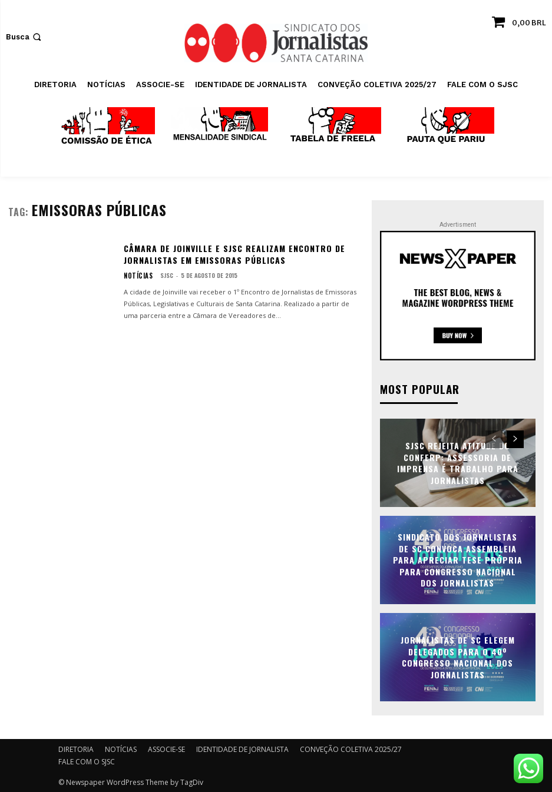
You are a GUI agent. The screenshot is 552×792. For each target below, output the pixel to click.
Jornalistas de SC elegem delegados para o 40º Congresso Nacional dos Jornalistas (458, 656)
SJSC (162, 275)
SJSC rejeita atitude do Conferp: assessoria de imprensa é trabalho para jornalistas (457, 461)
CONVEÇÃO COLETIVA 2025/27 (351, 748)
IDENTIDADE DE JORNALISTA (242, 748)
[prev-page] (494, 438)
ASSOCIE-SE (166, 748)
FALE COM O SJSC (86, 760)
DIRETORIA (76, 748)
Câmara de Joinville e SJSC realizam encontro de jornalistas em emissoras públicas (234, 254)
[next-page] (515, 438)
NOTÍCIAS (136, 276)
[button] (25, 36)
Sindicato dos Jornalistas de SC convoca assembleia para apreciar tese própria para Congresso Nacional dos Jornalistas (458, 558)
